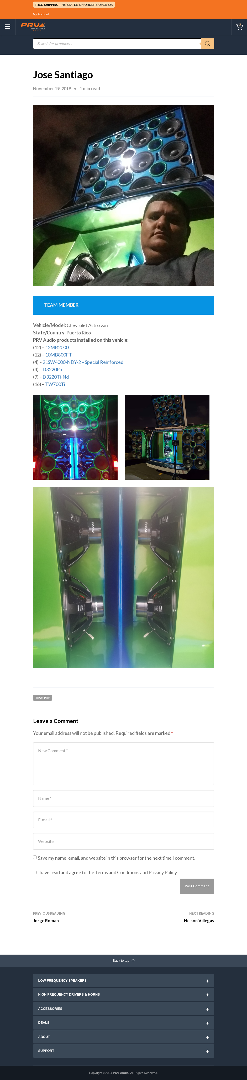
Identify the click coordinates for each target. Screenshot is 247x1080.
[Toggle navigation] (8, 27)
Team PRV (42, 697)
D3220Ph (52, 369)
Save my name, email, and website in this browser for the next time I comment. (116, 858)
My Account (41, 14)
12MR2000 (57, 347)
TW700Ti (55, 384)
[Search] (207, 43)
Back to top (123, 960)
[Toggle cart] (239, 27)
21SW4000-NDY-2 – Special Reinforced (83, 362)
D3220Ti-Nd (56, 377)
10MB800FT (58, 355)
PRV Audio (121, 1072)
